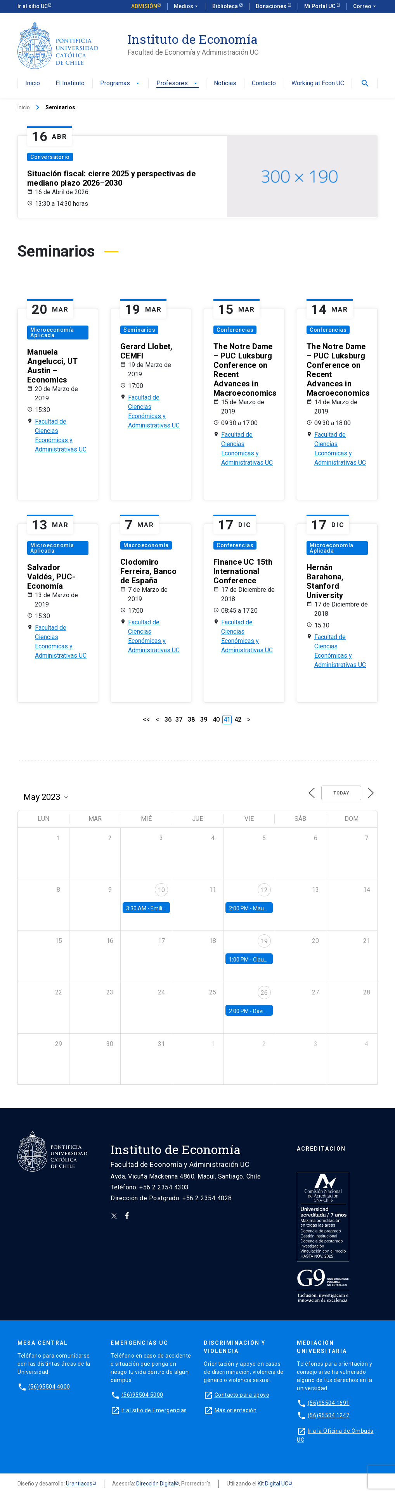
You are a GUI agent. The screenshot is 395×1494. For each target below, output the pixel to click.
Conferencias (235, 330)
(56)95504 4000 (49, 1387)
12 (264, 890)
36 (168, 719)
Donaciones (272, 6)
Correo (365, 6)
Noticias (225, 83)
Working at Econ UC (317, 83)
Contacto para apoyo (242, 1395)
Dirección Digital (155, 1483)
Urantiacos (79, 1483)
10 (161, 890)
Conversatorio (50, 157)
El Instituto (70, 83)
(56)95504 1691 (329, 1403)
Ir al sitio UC (32, 6)
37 (178, 719)
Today (341, 793)
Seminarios (139, 330)
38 (191, 719)
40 (216, 719)
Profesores (177, 83)
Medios (186, 6)
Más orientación (236, 1410)
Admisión (144, 6)
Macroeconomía (146, 545)
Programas (120, 83)
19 (264, 941)
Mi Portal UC (320, 6)
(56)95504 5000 (142, 1395)
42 (237, 719)
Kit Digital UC (273, 1483)
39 (203, 719)
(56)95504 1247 (329, 1415)
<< (146, 719)
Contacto (264, 83)
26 (264, 992)
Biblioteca (225, 6)
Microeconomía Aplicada (52, 332)
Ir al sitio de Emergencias (154, 1410)
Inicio (32, 83)
